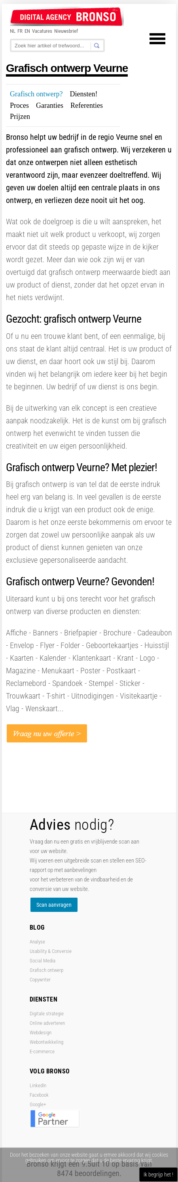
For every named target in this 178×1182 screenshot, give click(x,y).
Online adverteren (47, 1023)
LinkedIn (38, 1085)
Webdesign (40, 1032)
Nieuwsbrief (66, 31)
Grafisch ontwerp (46, 970)
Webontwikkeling (46, 1042)
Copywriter (40, 980)
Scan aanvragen (54, 905)
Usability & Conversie (51, 951)
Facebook (39, 1095)
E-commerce (42, 1051)
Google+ (38, 1104)
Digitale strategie (47, 1014)
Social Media (42, 961)
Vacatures (42, 31)
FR (20, 31)
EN (27, 31)
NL (12, 31)
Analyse (37, 942)
